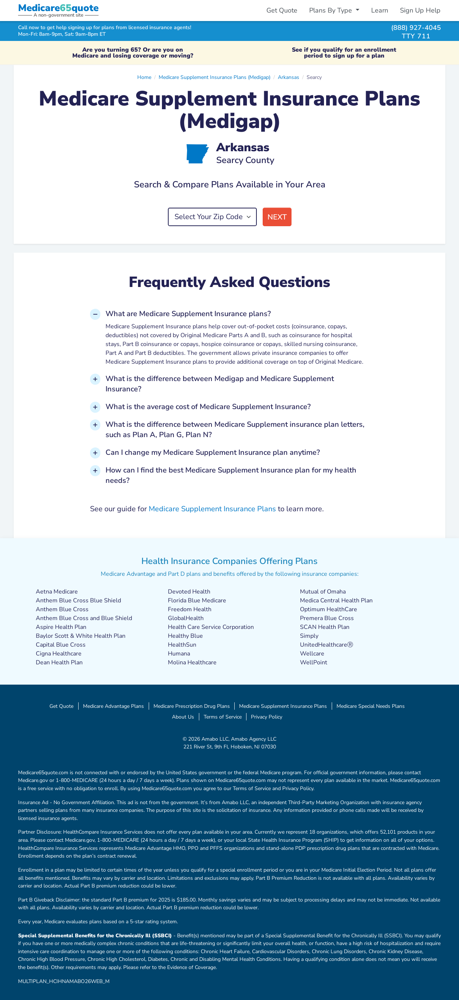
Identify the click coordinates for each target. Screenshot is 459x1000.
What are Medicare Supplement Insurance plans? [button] (188, 314)
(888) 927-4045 (416, 27)
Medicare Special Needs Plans (371, 706)
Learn (379, 10)
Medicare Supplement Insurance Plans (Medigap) (214, 77)
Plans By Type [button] (331, 10)
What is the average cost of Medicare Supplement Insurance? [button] (208, 407)
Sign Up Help (420, 10)
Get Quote (281, 10)
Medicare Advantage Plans (113, 706)
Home (144, 77)
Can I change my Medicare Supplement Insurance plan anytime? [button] (213, 452)
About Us (183, 716)
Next (277, 217)
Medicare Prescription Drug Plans (191, 706)
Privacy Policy (266, 716)
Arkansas (288, 77)
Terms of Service (223, 716)
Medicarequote (58, 7)
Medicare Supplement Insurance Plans (212, 509)
